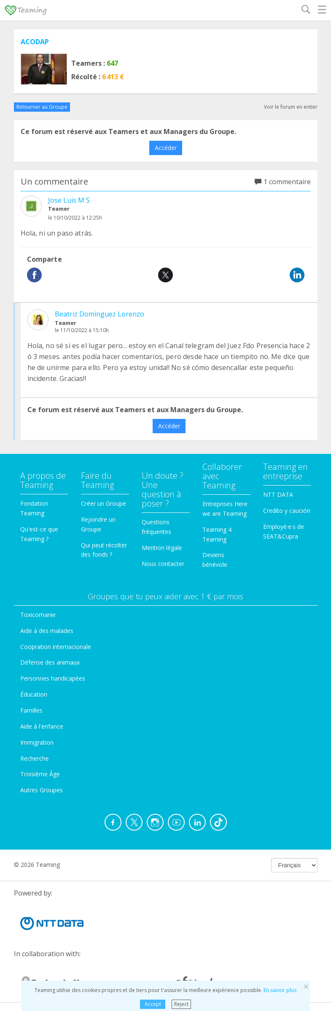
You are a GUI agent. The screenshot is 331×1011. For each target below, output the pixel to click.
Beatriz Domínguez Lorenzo (99, 314)
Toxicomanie (38, 615)
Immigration (37, 742)
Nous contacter (163, 564)
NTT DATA (278, 495)
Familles (31, 710)
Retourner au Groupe (41, 106)
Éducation (33, 694)
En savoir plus (280, 990)
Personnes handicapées (52, 678)
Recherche (34, 758)
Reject (181, 1004)
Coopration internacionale (55, 647)
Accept (153, 1004)
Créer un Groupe (103, 503)
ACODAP (35, 41)
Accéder (166, 148)
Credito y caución (286, 511)
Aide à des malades (46, 631)
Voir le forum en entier (291, 106)
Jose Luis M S (69, 200)
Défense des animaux (50, 662)
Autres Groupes (41, 790)
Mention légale (162, 548)
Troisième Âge (40, 774)
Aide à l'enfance (41, 726)
